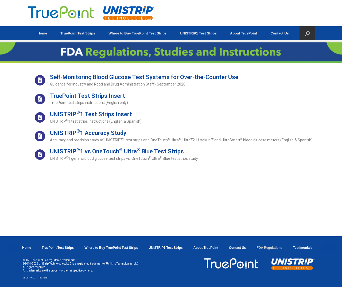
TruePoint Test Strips (77, 33)
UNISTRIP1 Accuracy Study (88, 133)
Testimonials (302, 248)
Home (42, 33)
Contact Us (279, 33)
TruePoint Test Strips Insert (87, 95)
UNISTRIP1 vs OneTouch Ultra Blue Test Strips (117, 151)
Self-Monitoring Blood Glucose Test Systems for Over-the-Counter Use (144, 77)
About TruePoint (243, 33)
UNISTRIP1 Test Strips (198, 33)
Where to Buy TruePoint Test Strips (137, 33)
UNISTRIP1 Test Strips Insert (91, 114)
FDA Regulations (269, 248)
